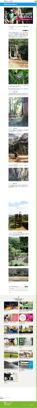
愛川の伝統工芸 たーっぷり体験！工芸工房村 (9, 322)
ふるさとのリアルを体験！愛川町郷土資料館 (24, 358)
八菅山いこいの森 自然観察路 (24, 88)
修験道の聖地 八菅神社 (7, 310)
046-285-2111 (12, 288)
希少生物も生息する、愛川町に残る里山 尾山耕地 (10, 358)
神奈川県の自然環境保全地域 (13, 33)
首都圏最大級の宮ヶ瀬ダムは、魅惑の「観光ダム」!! (25, 334)
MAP (26, 286)
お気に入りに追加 (10, 292)
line (27, 30)
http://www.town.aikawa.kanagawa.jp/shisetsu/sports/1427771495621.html (19, 290)
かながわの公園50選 (20, 35)
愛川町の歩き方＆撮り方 (10, 4)
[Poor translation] (2, 398)
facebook (23, 30)
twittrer (25, 30)
